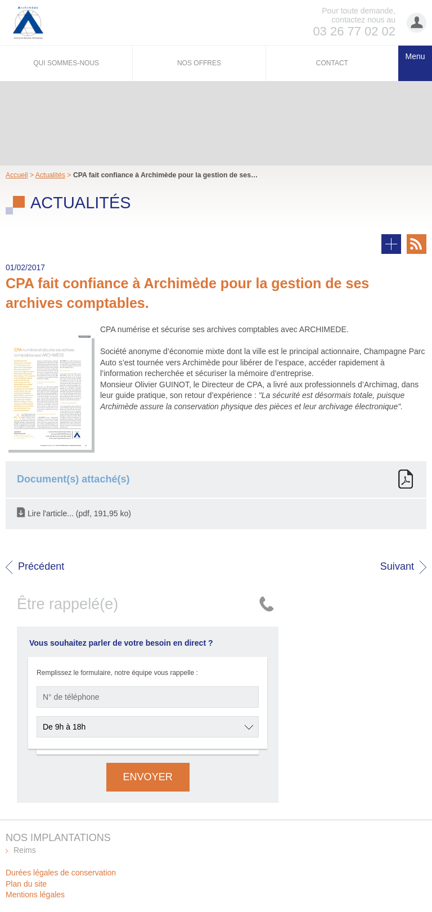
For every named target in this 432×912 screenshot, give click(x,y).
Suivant (397, 566)
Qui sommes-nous (66, 63)
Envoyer (148, 777)
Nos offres (199, 63)
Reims (25, 850)
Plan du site (26, 883)
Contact (332, 63)
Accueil (17, 175)
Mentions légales (35, 894)
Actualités (50, 175)
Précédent (41, 566)
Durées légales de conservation (61, 872)
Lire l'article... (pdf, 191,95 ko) (79, 512)
